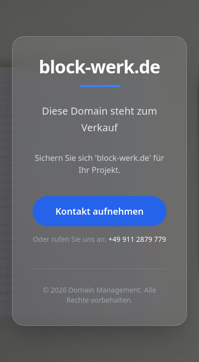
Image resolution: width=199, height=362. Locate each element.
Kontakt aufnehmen (99, 211)
